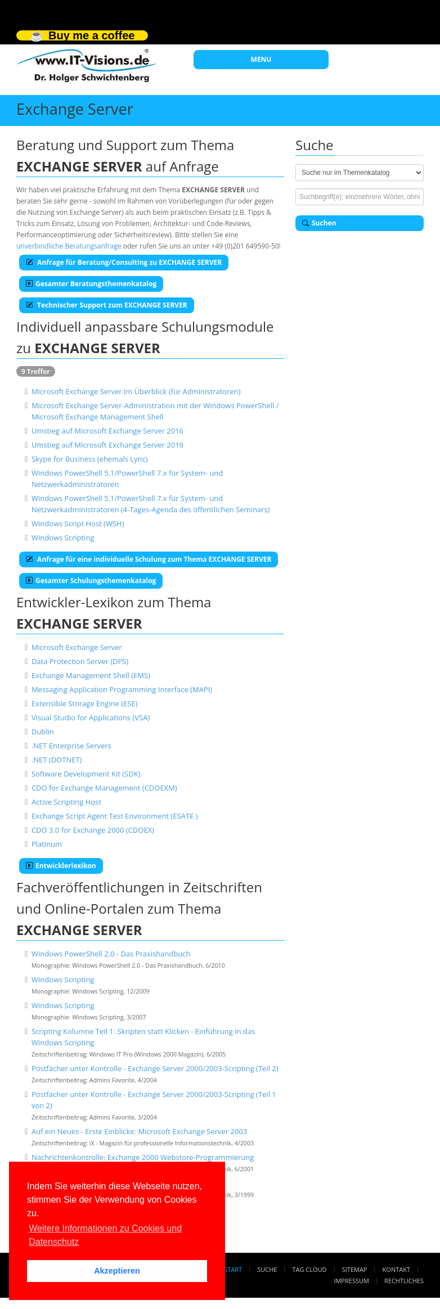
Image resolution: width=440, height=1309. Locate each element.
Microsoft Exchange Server (77, 647)
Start (233, 1269)
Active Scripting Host (66, 802)
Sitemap (354, 1269)
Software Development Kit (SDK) (86, 774)
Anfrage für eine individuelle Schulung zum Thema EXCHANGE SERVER (148, 559)
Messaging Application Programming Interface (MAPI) (122, 689)
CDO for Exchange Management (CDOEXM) (104, 788)
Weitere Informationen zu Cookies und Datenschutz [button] (105, 1235)
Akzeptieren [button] (117, 1270)
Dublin (43, 731)
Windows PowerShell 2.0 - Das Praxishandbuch (111, 954)
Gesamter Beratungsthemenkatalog (91, 283)
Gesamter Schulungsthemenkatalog (91, 580)
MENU (261, 59)
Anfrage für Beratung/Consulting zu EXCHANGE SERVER (124, 262)
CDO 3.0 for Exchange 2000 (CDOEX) (93, 830)
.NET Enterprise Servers (71, 746)
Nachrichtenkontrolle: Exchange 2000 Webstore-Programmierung (143, 1157)
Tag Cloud (310, 1269)
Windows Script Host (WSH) (78, 523)
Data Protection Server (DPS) (80, 661)
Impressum (351, 1280)
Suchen (319, 223)
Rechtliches (404, 1280)
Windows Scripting (63, 537)
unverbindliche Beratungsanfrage (69, 246)
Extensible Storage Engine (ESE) (85, 703)
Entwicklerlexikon (61, 865)
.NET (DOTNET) (57, 760)
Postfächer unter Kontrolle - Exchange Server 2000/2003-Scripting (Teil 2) (155, 1068)
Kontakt (396, 1269)
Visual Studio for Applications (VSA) (91, 717)
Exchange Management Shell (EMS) (91, 675)
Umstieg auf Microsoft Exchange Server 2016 (107, 431)
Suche (267, 1269)
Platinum (47, 844)
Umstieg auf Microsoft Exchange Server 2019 (107, 445)
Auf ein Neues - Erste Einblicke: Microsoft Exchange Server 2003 (139, 1131)
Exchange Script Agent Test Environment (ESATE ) (115, 816)
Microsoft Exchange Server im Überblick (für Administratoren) (136, 391)
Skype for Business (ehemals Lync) (90, 459)
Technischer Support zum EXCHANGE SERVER (106, 305)
